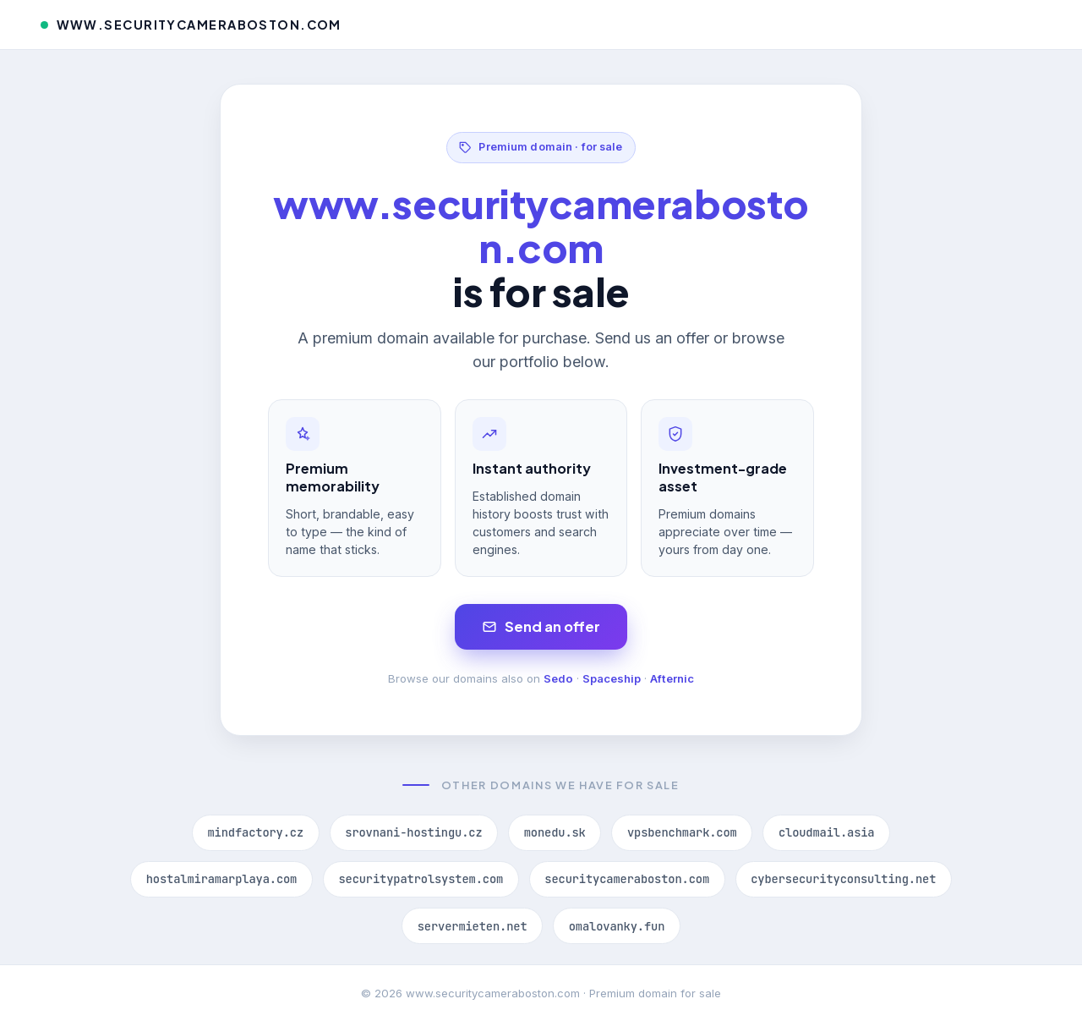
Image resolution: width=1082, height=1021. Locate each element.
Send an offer (541, 626)
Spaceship (611, 678)
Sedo (558, 678)
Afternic (672, 678)
